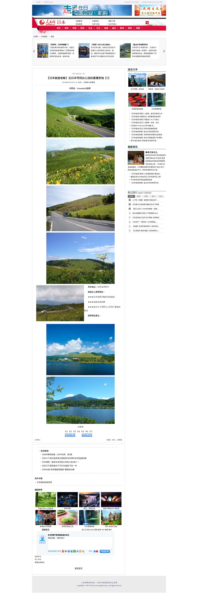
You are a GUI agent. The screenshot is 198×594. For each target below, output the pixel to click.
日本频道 (44, 36)
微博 (99, 530)
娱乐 (114, 28)
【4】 (79, 431)
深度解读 (79, 21)
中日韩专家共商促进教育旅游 (141, 180)
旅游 (106, 28)
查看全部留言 (40, 562)
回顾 (138, 28)
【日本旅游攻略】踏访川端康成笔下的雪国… (147, 138)
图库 (130, 28)
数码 (122, 28)
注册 (40, 543)
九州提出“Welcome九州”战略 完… (143, 126)
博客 (95, 530)
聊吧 (106, 530)
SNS (102, 530)
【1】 (66, 431)
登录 (44, 543)
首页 (59, 28)
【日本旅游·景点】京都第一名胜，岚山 (145, 123)
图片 (110, 530)
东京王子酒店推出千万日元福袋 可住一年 (59, 466)
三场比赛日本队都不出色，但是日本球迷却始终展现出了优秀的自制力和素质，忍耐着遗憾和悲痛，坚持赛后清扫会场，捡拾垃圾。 (56, 50)
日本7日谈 (95, 24)
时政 (74, 28)
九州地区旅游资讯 (44, 482)
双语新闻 (79, 24)
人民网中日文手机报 (131, 2)
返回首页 (78, 568)
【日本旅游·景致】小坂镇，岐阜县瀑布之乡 (146, 114)
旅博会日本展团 (45, 526)
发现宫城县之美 (67, 526)
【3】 (74, 431)
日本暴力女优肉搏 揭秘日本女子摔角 (145, 204)
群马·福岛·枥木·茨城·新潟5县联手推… (144, 141)
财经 (82, 28)
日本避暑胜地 (89, 526)
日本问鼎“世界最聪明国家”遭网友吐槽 (58, 470)
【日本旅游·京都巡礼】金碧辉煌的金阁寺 (146, 117)
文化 (98, 28)
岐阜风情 (67, 508)
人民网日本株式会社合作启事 (152, 2)
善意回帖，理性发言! (80, 543)
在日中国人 (112, 24)
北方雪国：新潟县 (137, 81)
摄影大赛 (111, 21)
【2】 (70, 431)
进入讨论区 (86, 530)
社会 (90, 28)
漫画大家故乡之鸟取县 (111, 508)
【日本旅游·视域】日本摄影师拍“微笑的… (146, 174)
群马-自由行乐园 (111, 526)
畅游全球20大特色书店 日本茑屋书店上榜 (146, 177)
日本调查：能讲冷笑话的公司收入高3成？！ (60, 462)
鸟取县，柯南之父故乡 (156, 81)
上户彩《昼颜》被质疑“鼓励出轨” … (145, 200)
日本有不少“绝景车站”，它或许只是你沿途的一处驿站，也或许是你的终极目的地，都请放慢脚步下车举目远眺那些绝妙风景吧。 (138, 50)
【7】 (91, 431)
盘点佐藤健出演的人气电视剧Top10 (145, 213)
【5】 (83, 431)
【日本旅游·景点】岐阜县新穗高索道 (144, 129)
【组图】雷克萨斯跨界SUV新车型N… (146, 226)
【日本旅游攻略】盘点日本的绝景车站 (145, 132)
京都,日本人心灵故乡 (45, 508)
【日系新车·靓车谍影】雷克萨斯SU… (145, 231)
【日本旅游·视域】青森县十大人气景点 (145, 120)
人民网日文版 (48, 2)
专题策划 (95, 21)
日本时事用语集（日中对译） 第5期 (57, 455)
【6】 (87, 431)
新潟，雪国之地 (89, 508)
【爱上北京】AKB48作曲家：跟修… (145, 209)
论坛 (92, 530)
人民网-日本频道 (89, 82)
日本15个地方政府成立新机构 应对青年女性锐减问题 (64, 458)
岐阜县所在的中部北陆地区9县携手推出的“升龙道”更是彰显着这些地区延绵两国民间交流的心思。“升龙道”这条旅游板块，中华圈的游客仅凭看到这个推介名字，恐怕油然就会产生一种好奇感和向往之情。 (147, 161)
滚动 (66, 28)
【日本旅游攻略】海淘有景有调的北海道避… (147, 135)
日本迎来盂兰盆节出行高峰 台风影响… (146, 217)
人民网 (38, 2)
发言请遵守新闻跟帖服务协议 (58, 535)
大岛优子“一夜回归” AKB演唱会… (144, 222)
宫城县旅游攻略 (137, 101)
